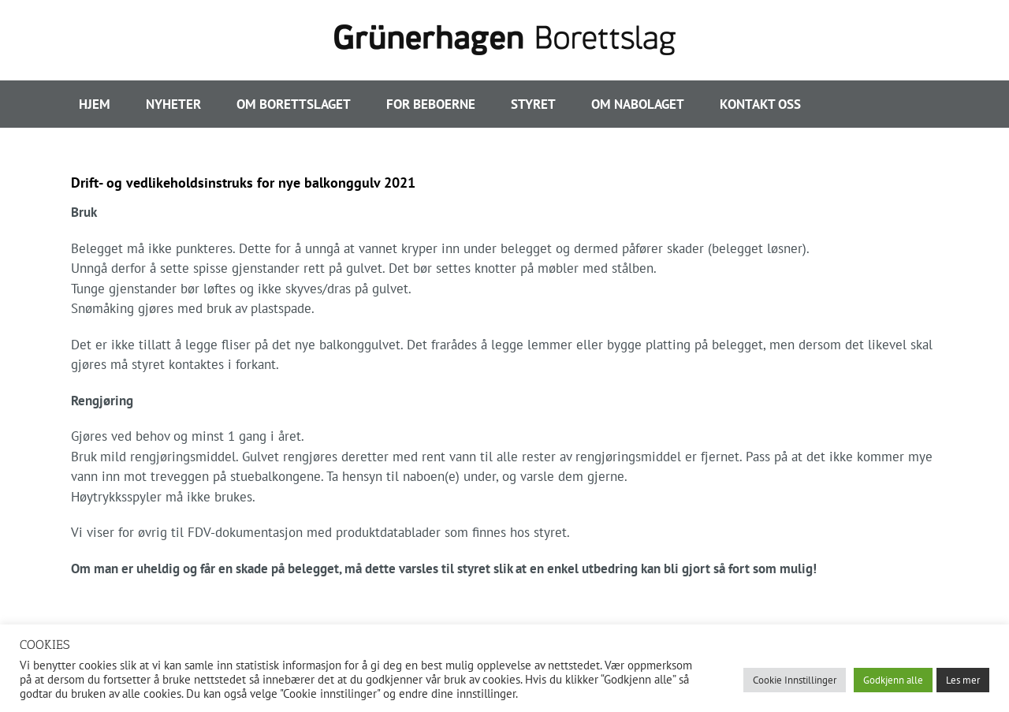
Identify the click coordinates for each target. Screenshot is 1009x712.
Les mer (963, 680)
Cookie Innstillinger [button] (794, 680)
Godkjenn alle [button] (893, 680)
